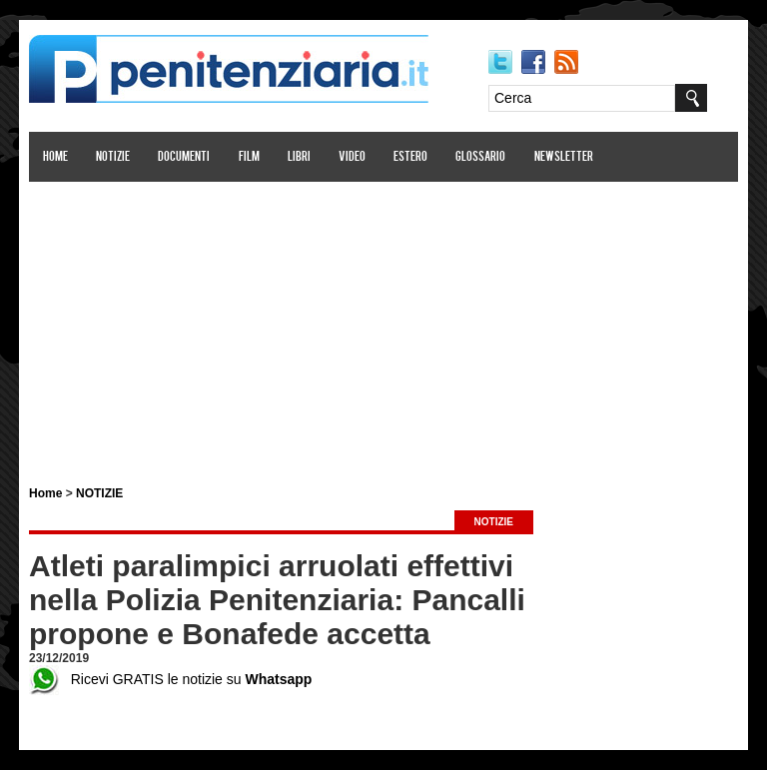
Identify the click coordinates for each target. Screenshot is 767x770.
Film (249, 157)
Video (352, 157)
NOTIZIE (99, 493)
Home (55, 157)
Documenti (184, 157)
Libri (299, 157)
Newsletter (563, 157)
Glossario (480, 157)
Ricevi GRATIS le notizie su (170, 679)
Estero (410, 157)
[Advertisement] (383, 322)
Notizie (113, 157)
